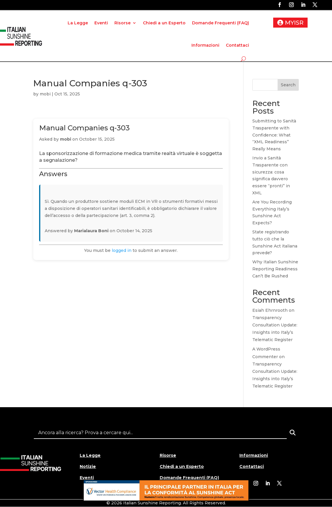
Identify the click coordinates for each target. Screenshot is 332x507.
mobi (45, 94)
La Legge (78, 23)
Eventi (101, 23)
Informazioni (205, 45)
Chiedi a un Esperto (164, 23)
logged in (121, 250)
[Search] (292, 433)
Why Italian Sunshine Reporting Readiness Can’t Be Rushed (275, 269)
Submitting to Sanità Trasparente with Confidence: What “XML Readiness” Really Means (274, 134)
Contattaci (237, 45)
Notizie (88, 466)
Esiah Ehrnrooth (270, 310)
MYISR (294, 22)
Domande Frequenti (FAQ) (220, 23)
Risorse (122, 23)
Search (288, 84)
